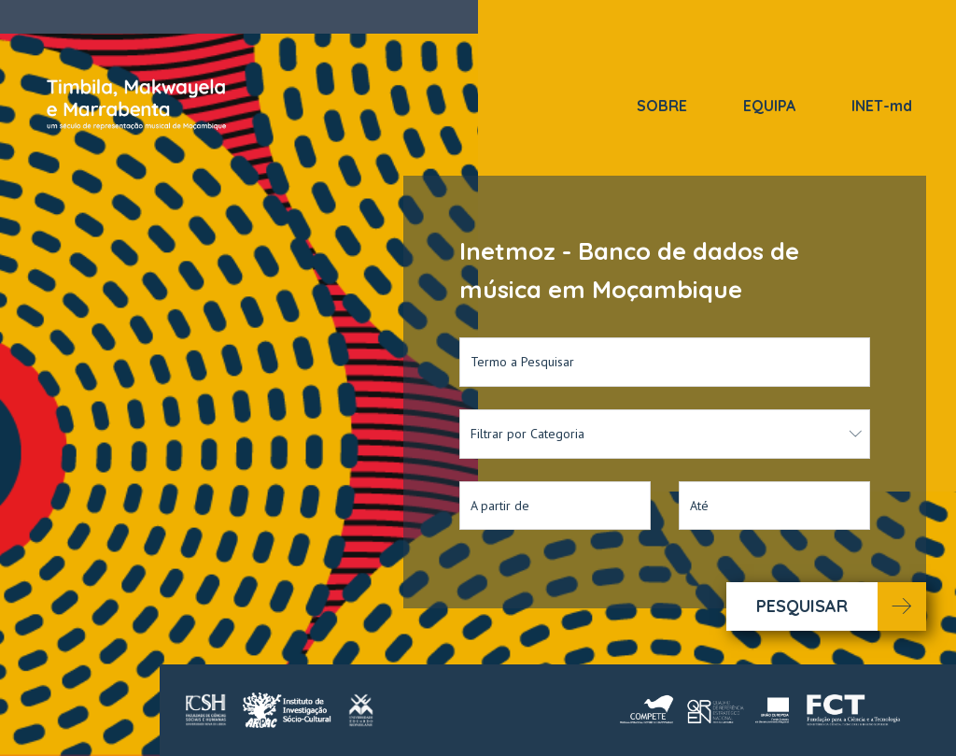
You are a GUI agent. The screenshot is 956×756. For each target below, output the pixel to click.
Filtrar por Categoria (667, 433)
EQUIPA (769, 105)
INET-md (881, 105)
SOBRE (662, 105)
